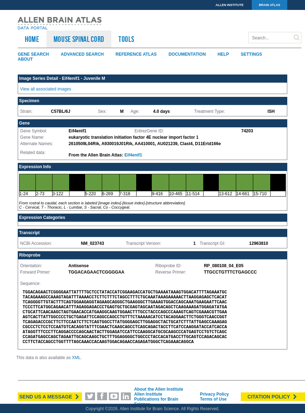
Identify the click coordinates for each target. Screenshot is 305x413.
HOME (32, 39)
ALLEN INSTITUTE (230, 5)
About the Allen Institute (158, 389)
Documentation (187, 54)
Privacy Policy (214, 394)
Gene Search (33, 54)
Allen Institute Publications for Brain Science (156, 399)
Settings (251, 54)
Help (223, 54)
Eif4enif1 (133, 155)
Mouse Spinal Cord (79, 39)
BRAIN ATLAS (269, 5)
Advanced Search (82, 54)
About (25, 59)
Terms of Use (213, 399)
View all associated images (45, 89)
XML (76, 357)
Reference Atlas (136, 54)
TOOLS (126, 39)
